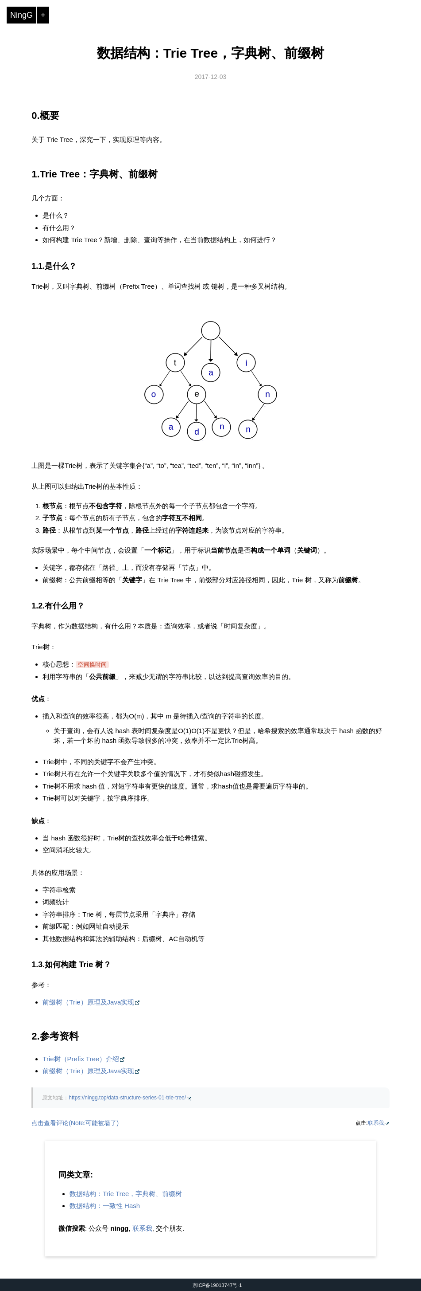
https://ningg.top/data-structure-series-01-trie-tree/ (127, 1098)
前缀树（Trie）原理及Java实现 (88, 1002)
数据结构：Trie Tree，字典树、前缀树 (210, 53)
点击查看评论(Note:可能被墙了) (75, 1122)
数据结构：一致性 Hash (105, 1205)
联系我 (376, 1123)
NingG (21, 15)
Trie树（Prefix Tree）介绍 (80, 1059)
